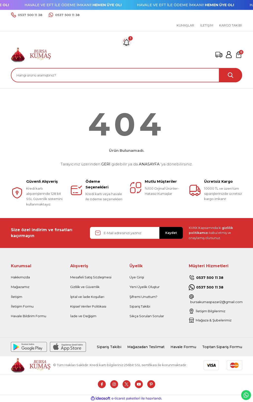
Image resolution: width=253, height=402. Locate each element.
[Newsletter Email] (136, 233)
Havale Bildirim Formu (28, 316)
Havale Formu (183, 347)
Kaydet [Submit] (171, 233)
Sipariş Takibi (139, 306)
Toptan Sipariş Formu (222, 347)
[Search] (126, 75)
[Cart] (238, 54)
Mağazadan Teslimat (146, 347)
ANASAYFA (149, 164)
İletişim (16, 297)
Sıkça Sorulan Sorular (146, 316)
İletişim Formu (22, 306)
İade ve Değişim (83, 316)
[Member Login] (228, 54)
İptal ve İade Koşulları (87, 297)
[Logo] (31, 54)
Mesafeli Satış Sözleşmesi (90, 277)
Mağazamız (20, 287)
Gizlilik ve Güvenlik (85, 287)
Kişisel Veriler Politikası (88, 306)
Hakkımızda (20, 277)
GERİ (105, 164)
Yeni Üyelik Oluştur (144, 287)
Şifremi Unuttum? (143, 297)
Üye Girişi (136, 277)
